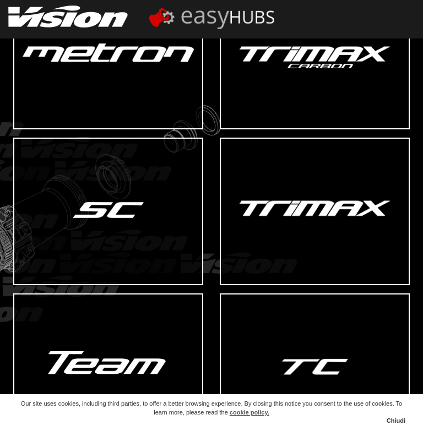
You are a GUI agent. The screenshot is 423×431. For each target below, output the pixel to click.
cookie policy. (249, 412)
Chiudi (396, 420)
